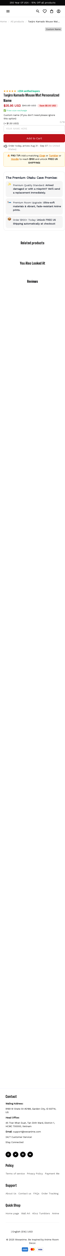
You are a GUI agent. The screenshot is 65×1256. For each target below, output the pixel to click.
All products (17, 30)
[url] (32, 3)
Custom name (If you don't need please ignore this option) (49, 81)
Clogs (56, 131)
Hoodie (58, 134)
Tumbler (46, 134)
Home (3, 30)
